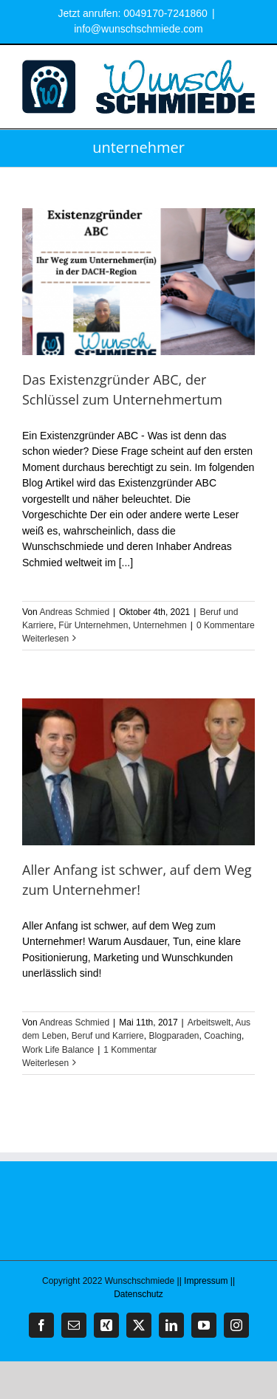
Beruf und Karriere (108, 1036)
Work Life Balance (58, 1050)
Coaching (223, 1036)
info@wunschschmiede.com (138, 29)
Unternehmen (160, 625)
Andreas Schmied (74, 612)
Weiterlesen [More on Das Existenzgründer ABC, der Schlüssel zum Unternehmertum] (45, 638)
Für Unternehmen (93, 625)
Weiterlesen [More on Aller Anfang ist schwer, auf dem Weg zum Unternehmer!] (45, 1063)
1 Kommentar (130, 1050)
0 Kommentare (225, 625)
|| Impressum (202, 1281)
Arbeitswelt (209, 1022)
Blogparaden (173, 1036)
